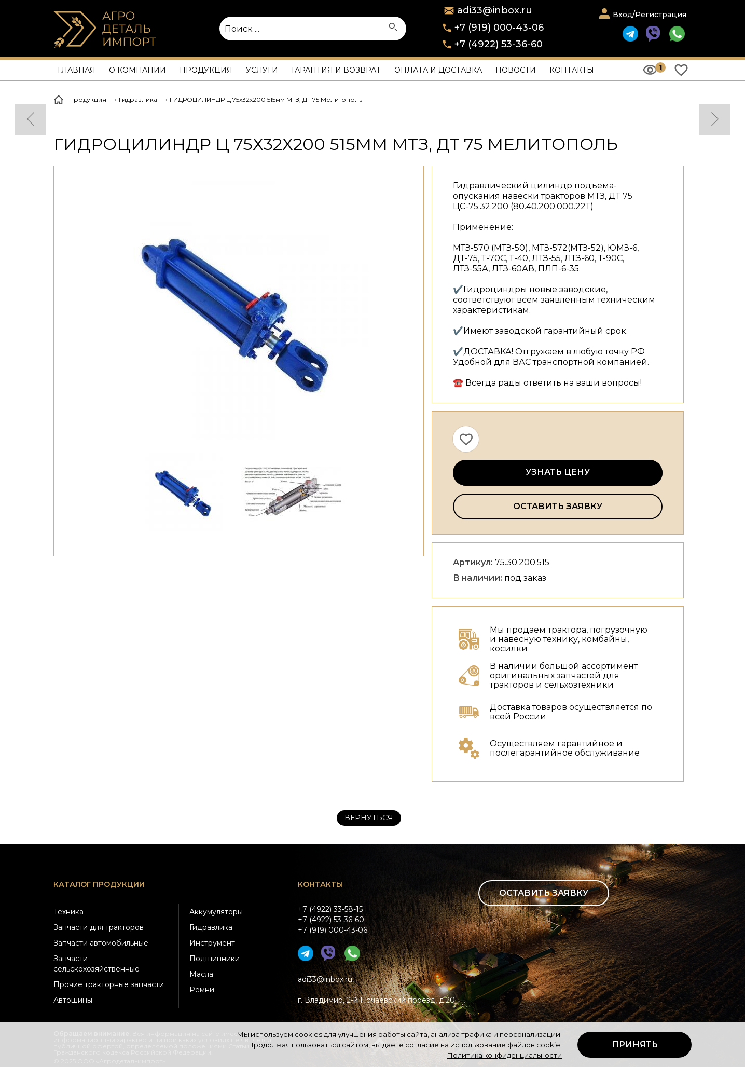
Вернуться (368, 818)
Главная (76, 70)
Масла (201, 974)
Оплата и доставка (438, 70)
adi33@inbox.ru (325, 979)
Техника (68, 911)
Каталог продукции (99, 884)
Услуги (262, 70)
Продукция (206, 70)
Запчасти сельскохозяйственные (96, 964)
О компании (137, 70)
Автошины (72, 1000)
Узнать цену (558, 472)
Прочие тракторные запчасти (108, 984)
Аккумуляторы (216, 911)
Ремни (201, 989)
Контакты (571, 70)
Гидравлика (210, 927)
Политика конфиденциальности (504, 1055)
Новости (515, 70)
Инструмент (212, 943)
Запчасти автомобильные (100, 943)
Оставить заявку (557, 506)
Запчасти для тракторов (98, 927)
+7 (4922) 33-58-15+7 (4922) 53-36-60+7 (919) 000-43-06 (332, 920)
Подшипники (214, 958)
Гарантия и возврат (336, 70)
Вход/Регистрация (649, 14)
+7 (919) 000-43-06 (499, 27)
